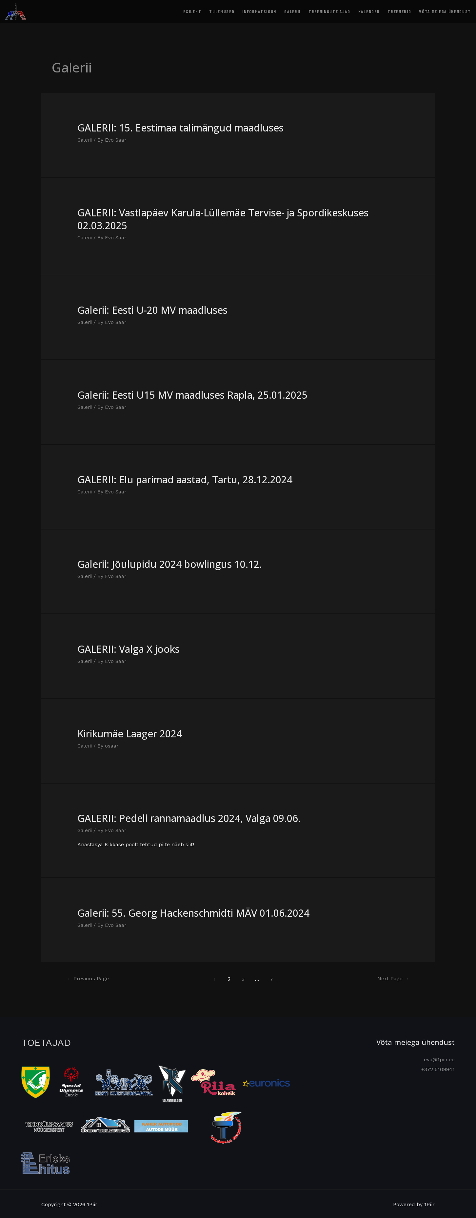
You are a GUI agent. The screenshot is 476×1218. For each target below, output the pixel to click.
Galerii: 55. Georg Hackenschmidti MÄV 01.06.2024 (193, 912)
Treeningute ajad (329, 11)
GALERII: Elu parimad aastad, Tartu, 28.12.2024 (184, 479)
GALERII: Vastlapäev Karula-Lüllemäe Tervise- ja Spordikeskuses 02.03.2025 (222, 219)
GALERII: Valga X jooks (128, 648)
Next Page (391, 978)
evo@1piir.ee (439, 1058)
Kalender (369, 11)
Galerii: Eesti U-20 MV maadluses (152, 310)
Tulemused (221, 11)
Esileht (192, 11)
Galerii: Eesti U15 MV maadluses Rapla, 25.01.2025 (192, 394)
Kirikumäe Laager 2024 (129, 733)
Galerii (292, 11)
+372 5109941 (438, 1068)
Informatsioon (259, 11)
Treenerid (399, 11)
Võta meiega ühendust (445, 11)
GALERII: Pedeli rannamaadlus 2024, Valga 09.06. (189, 817)
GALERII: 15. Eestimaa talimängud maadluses (180, 127)
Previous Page (89, 978)
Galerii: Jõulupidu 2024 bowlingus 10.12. (169, 563)
